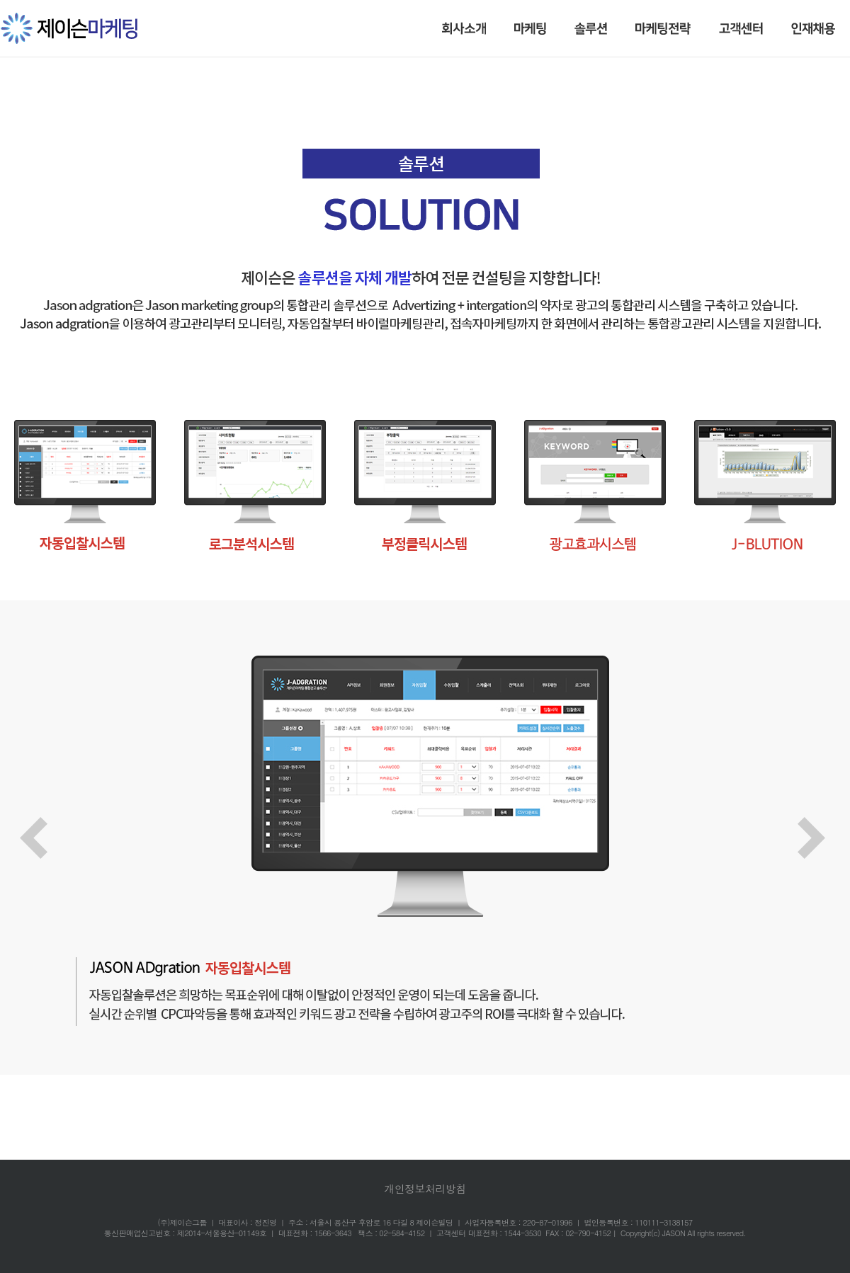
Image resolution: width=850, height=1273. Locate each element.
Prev (42, 839)
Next (820, 839)
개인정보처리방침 (424, 1188)
